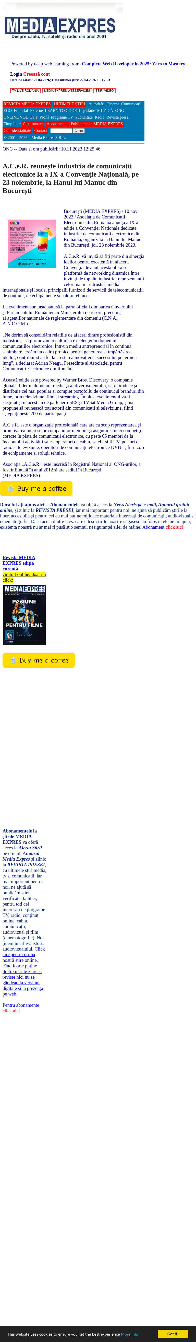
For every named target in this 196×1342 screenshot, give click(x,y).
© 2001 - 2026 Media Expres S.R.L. (35, 137)
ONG (119, 110)
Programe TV (62, 117)
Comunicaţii (131, 104)
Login (16, 74)
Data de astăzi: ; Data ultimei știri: (60, 80)
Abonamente (57, 124)
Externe (36, 110)
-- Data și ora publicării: (51, 149)
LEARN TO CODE (61, 110)
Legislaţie (87, 110)
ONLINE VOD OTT (21, 117)
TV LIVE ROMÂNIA (25, 90)
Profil (44, 117)
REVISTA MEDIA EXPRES (27, 104)
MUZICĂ (105, 110)
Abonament (162, 527)
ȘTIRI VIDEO (104, 90)
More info (129, 1334)
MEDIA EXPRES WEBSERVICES (67, 90)
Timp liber (12, 124)
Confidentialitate (17, 130)
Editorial (21, 110)
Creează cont (36, 74)
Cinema (112, 104)
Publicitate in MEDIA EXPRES (97, 124)
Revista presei (117, 117)
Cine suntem (33, 124)
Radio (99, 117)
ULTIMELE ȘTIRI (69, 104)
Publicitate (84, 117)
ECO (8, 110)
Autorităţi (96, 104)
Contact (40, 130)
